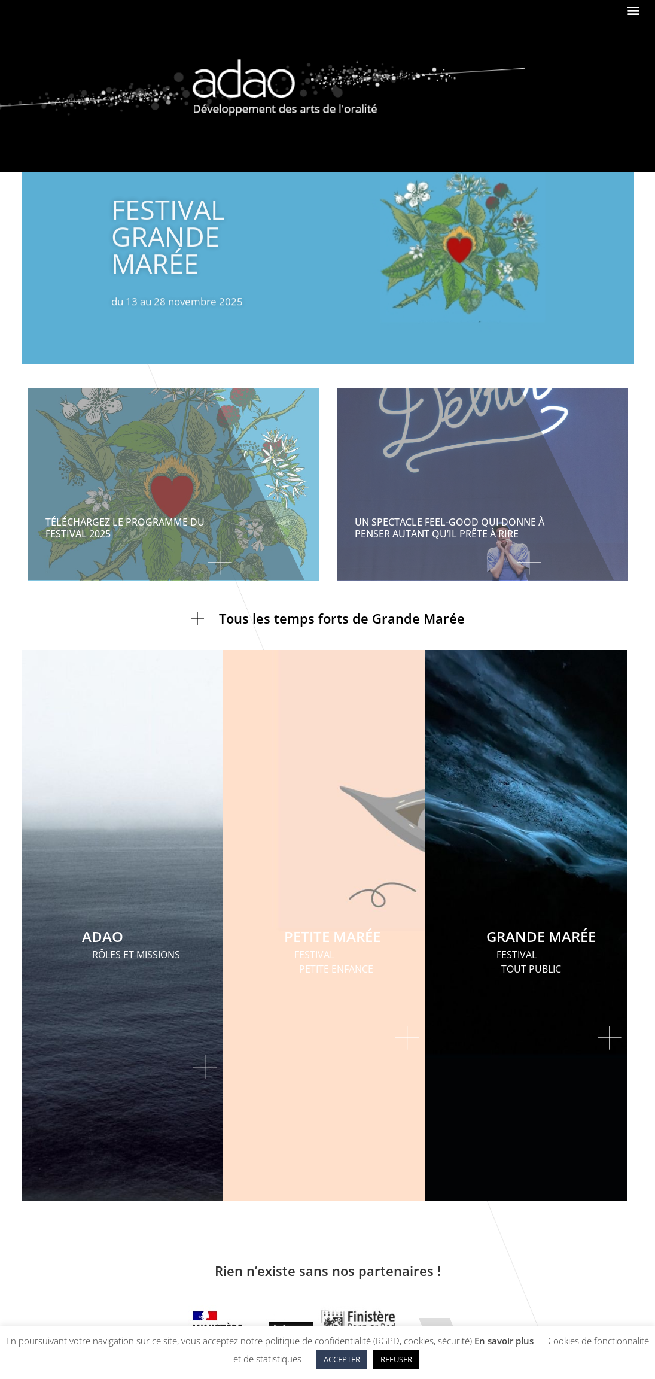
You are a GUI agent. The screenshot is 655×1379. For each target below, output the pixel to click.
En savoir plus (504, 1341)
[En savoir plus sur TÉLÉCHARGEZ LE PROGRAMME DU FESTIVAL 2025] (141, 569)
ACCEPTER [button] (342, 1359)
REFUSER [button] (396, 1359)
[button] (633, 10)
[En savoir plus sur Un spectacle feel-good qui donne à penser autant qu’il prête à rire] (451, 569)
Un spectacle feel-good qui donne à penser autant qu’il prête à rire (449, 527)
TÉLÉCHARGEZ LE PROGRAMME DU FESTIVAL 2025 (125, 527)
